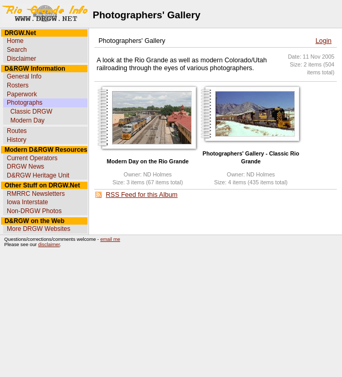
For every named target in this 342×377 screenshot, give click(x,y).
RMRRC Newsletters (36, 193)
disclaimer (49, 244)
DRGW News (25, 166)
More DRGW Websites (38, 228)
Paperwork (22, 94)
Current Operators (32, 158)
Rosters (17, 85)
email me (110, 239)
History (16, 139)
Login (323, 41)
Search (17, 49)
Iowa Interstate (27, 202)
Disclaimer (21, 58)
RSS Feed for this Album (142, 194)
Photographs (24, 102)
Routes (17, 131)
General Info (24, 76)
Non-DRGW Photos (34, 211)
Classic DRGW (31, 111)
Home (15, 41)
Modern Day (27, 120)
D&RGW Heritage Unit (38, 175)
